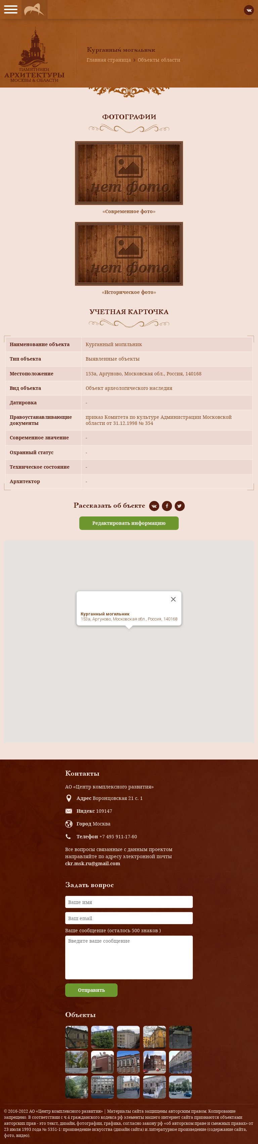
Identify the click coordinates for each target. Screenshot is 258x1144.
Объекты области (159, 60)
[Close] (173, 599)
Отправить (91, 990)
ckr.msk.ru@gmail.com (92, 863)
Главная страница (109, 60)
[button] (129, 635)
